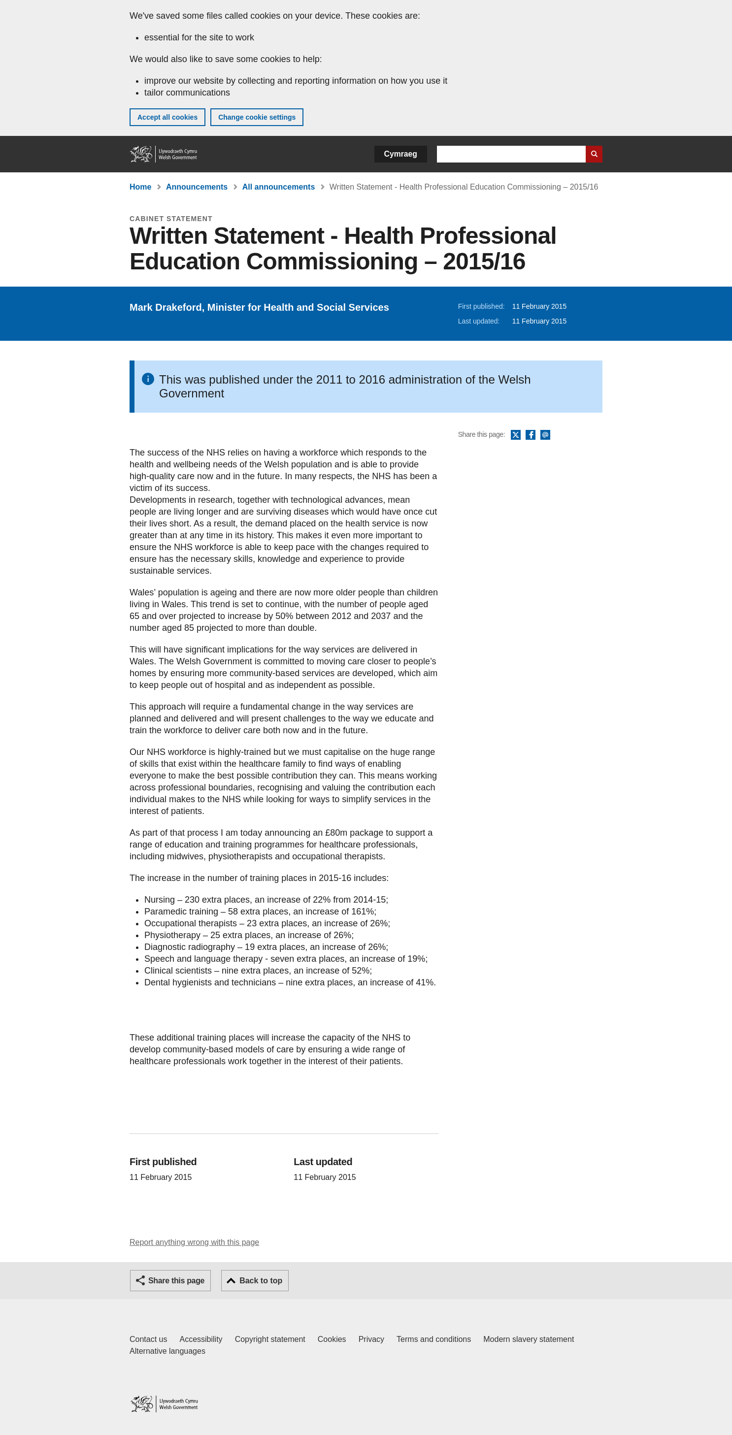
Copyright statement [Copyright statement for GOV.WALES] (270, 1339)
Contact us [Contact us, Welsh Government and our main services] (148, 1339)
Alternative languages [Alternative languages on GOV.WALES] (167, 1351)
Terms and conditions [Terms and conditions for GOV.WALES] (434, 1339)
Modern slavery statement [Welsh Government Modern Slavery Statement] (528, 1339)
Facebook (530, 435)
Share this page (176, 1280)
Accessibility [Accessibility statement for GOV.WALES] (200, 1339)
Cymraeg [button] (400, 154)
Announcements (197, 187)
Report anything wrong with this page (194, 1242)
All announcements (278, 187)
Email (545, 435)
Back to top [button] (260, 1280)
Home (140, 187)
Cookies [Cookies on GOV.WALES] (332, 1339)
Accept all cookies (167, 117)
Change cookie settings (257, 117)
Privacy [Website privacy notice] (371, 1339)
